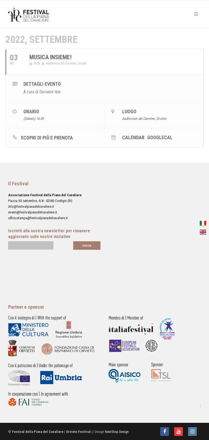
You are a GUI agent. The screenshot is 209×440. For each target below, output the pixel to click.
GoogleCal (160, 137)
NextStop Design (117, 432)
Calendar (133, 137)
